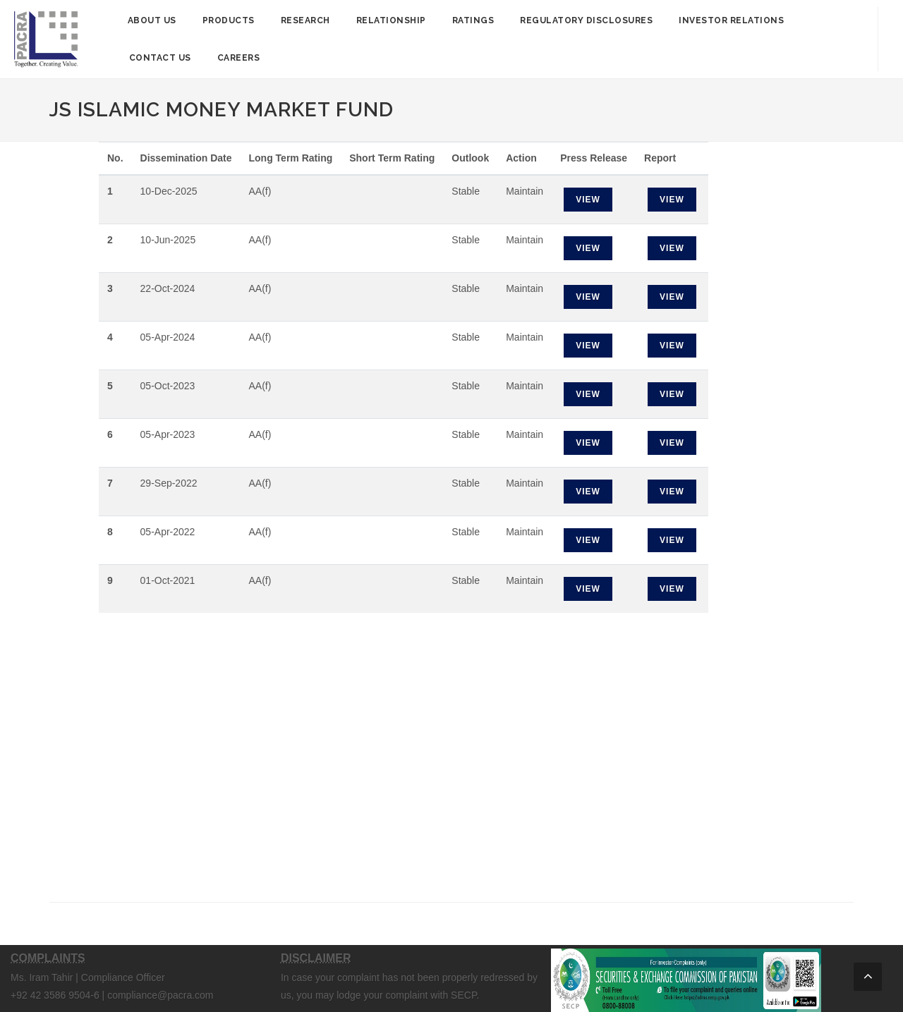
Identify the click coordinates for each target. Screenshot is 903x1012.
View (588, 200)
